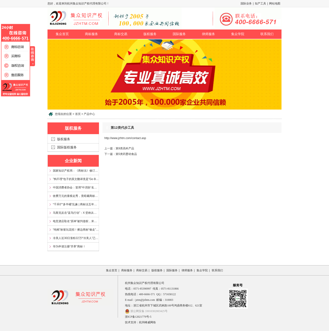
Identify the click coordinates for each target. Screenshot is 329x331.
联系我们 (267, 34)
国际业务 (246, 3)
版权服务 (150, 34)
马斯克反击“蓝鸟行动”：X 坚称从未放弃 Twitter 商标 (76, 212)
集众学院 (237, 34)
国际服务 (179, 34)
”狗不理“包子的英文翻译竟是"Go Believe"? (76, 179)
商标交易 (120, 34)
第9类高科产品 (125, 148)
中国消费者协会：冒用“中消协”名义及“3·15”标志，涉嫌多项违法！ (76, 187)
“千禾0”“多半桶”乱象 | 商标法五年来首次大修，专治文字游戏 (76, 204)
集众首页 (62, 34)
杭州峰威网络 (147, 322)
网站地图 (274, 3)
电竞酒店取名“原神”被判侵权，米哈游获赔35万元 (76, 221)
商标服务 (91, 34)
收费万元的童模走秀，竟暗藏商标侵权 (76, 196)
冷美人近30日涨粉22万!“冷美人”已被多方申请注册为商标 (76, 238)
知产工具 (260, 3)
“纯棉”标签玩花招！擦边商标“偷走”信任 (76, 229)
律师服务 (208, 34)
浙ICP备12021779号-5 (138, 316)
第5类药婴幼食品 (126, 154)
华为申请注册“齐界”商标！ (69, 246)
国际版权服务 (67, 147)
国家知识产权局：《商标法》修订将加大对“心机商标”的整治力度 (76, 170)
